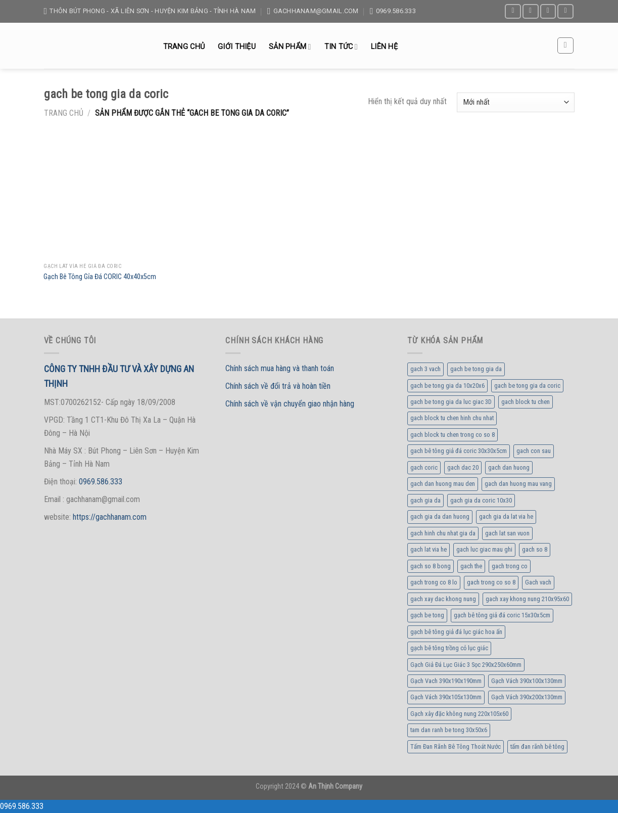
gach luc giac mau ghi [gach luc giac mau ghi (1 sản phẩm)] (484, 549)
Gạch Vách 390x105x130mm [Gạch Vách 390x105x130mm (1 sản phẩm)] (446, 697)
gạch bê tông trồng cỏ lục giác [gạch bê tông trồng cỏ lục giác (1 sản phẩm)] (449, 648)
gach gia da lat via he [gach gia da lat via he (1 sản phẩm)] (506, 516)
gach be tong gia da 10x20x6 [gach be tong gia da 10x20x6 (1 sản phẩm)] (447, 385)
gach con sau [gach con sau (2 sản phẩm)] (533, 451)
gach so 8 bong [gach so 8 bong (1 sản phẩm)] (430, 566)
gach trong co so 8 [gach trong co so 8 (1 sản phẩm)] (491, 582)
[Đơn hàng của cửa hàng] (515, 102)
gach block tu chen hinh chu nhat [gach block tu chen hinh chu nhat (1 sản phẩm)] (452, 418)
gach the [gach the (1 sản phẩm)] (471, 566)
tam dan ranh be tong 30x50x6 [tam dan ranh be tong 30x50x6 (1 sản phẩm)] (448, 730)
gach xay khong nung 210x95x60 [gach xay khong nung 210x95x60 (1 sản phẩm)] (527, 599)
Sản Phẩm (290, 47)
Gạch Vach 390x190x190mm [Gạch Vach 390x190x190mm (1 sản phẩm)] (446, 681)
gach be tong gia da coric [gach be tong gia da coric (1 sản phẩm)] (527, 385)
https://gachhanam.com (110, 517)
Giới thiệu (237, 46)
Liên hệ (384, 46)
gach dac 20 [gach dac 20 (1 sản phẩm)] (463, 467)
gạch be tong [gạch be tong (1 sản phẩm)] (427, 615)
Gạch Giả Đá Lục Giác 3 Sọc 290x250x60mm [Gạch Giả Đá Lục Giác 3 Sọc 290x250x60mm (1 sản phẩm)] (465, 664)
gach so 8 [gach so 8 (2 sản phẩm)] (534, 549)
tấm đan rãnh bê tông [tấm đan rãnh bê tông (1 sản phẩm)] (537, 746)
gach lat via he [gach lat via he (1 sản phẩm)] (428, 549)
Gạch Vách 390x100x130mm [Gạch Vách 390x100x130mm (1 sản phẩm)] (526, 681)
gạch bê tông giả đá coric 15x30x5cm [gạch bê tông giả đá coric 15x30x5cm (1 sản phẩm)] (502, 615)
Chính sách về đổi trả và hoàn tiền (277, 386)
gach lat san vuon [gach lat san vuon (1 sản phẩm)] (507, 533)
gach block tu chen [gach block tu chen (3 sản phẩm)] (525, 401)
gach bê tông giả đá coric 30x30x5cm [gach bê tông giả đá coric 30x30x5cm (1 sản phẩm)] (458, 451)
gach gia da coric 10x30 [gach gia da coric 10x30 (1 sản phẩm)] (481, 500)
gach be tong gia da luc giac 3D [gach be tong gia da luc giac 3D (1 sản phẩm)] (451, 401)
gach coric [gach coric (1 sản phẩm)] (424, 467)
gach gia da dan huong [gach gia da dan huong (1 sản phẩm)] (439, 516)
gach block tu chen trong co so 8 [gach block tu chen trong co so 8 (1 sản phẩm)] (452, 434)
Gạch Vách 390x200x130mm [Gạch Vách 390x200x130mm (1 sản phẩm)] (526, 697)
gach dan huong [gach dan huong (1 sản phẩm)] (509, 467)
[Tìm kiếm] (565, 45)
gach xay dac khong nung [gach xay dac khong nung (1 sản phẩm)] (443, 599)
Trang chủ (184, 46)
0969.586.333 (100, 481)
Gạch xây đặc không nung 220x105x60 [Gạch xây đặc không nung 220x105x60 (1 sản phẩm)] (459, 713)
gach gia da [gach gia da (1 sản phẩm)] (425, 500)
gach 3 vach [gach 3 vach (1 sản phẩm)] (425, 369)
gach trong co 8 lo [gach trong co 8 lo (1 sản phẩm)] (433, 582)
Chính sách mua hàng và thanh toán (279, 368)
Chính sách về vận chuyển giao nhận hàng (289, 404)
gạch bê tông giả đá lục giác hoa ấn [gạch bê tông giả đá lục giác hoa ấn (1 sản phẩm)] (456, 632)
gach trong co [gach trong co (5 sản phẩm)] (510, 566)
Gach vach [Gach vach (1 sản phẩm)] (538, 582)
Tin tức (341, 47)
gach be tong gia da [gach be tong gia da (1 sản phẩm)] (476, 369)
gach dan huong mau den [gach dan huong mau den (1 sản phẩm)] (442, 483)
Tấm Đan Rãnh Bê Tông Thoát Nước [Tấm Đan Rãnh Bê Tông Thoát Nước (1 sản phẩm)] (455, 746)
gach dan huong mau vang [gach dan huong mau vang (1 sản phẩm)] (518, 483)
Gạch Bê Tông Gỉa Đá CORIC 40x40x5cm (99, 277)
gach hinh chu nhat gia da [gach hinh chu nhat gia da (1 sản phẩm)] (443, 533)
